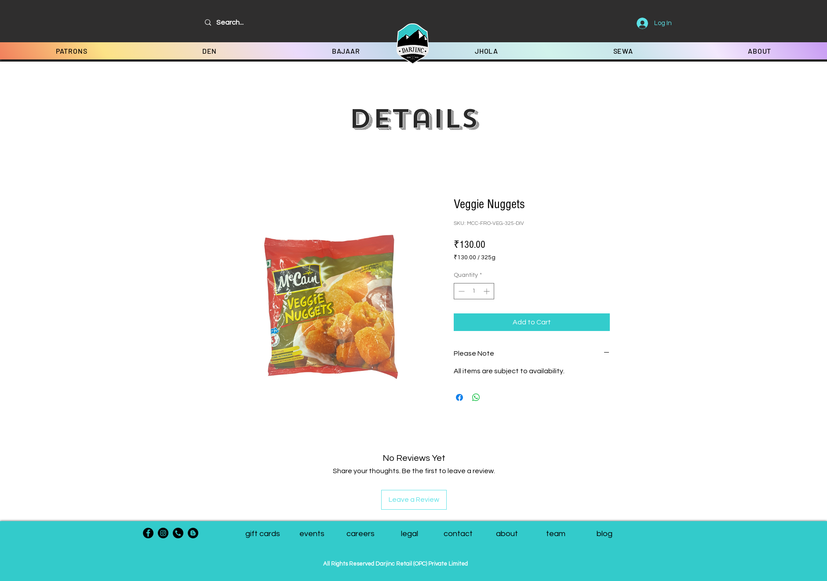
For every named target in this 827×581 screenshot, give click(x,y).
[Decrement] (460, 291)
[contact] (458, 534)
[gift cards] (262, 534)
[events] (312, 534)
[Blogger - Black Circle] (193, 533)
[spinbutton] (474, 291)
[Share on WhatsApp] (476, 397)
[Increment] (487, 291)
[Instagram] (163, 533)
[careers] (360, 534)
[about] (507, 534)
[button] (556, 534)
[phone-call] (178, 533)
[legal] (409, 534)
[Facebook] (148, 533)
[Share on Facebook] (459, 397)
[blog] (604, 534)
